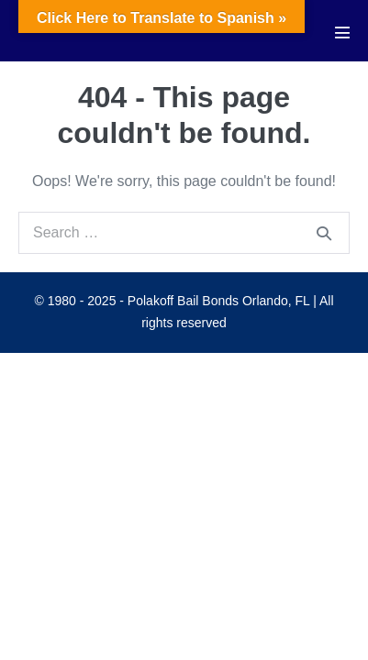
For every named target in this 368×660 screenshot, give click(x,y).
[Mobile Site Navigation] (342, 32)
